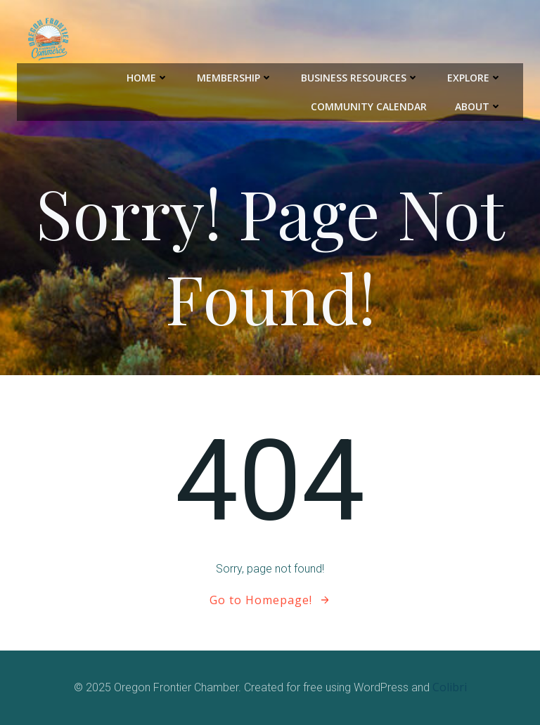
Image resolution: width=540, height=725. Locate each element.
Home (148, 77)
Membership (235, 77)
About (478, 106)
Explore (474, 77)
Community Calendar (369, 106)
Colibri (449, 687)
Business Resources (360, 77)
